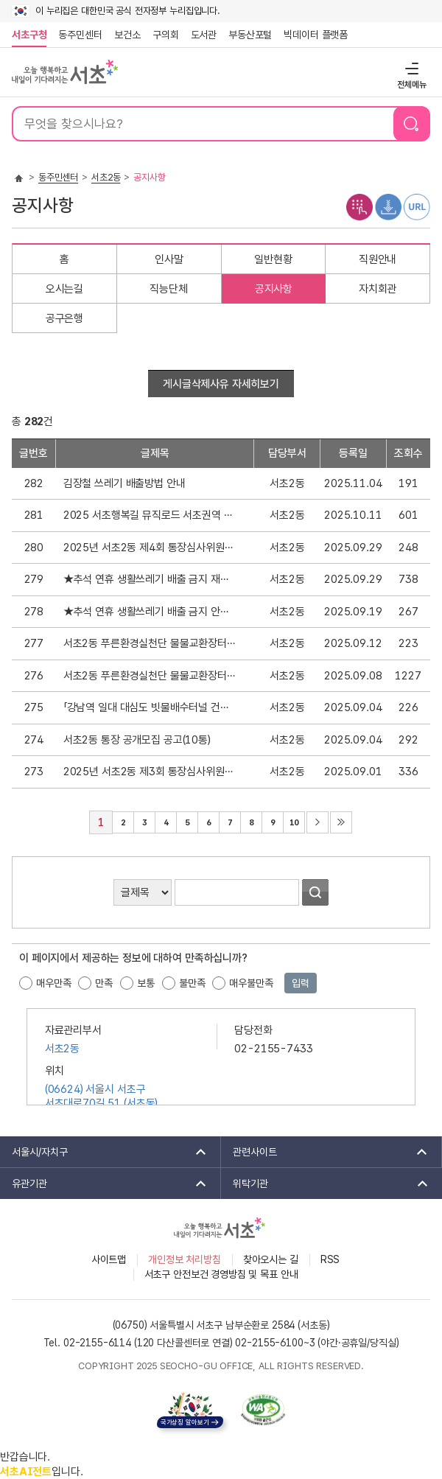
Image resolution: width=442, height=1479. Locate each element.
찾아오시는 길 (270, 1259)
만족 (104, 983)
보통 (146, 983)
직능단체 (168, 289)
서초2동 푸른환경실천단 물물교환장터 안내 (149, 675)
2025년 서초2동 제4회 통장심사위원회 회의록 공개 (149, 547)
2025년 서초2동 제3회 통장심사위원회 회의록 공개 (149, 771)
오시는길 (64, 289)
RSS (330, 1259)
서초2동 (105, 177)
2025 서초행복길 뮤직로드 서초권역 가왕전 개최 (149, 515)
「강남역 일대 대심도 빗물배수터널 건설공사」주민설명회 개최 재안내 (149, 707)
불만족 (192, 983)
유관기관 (104, 1183)
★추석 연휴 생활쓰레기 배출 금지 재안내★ (149, 579)
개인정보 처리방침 (184, 1259)
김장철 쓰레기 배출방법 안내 (124, 483)
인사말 (169, 259)
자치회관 (377, 289)
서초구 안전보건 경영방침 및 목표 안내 (221, 1274)
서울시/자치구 (104, 1152)
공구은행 (64, 318)
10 (290, 819)
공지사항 (273, 289)
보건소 (127, 35)
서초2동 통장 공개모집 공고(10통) (137, 740)
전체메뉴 (410, 68)
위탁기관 (325, 1183)
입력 (300, 983)
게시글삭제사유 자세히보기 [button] (221, 384)
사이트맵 (108, 1259)
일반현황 (273, 259)
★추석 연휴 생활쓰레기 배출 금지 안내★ (149, 611)
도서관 (204, 35)
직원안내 (377, 259)
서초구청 (29, 35)
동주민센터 (77, 34)
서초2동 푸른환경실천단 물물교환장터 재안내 (149, 643)
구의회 (165, 35)
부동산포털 (250, 35)
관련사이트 (325, 1152)
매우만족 (53, 983)
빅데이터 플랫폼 (316, 35)
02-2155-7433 (273, 1048)
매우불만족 (251, 983)
